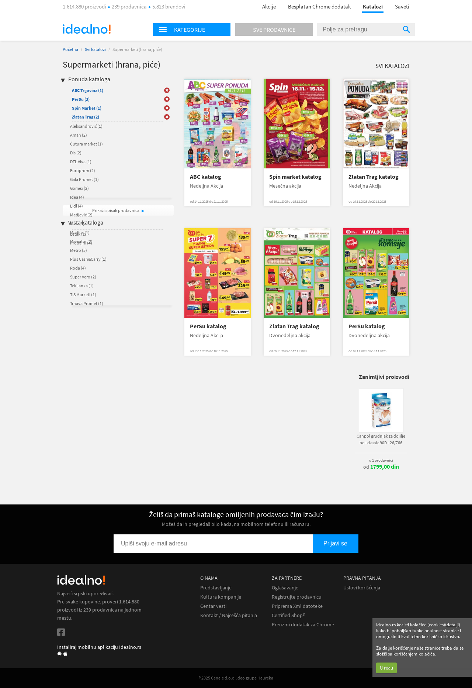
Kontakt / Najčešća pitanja (228, 615)
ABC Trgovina (87, 90)
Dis (75, 152)
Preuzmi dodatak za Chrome (303, 625)
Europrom (82, 170)
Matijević (81, 215)
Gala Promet (84, 179)
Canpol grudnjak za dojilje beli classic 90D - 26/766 (381, 439)
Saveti (402, 6)
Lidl (76, 206)
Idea (77, 197)
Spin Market (86, 108)
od (381, 466)
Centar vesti (213, 606)
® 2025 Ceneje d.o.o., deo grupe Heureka (236, 678)
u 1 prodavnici (381, 460)
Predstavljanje (216, 588)
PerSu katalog (208, 326)
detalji (453, 625)
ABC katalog (205, 176)
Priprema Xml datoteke (297, 606)
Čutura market (86, 144)
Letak (78, 234)
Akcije (269, 6)
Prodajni (81, 243)
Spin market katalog (295, 176)
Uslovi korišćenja (361, 588)
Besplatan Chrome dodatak (319, 6)
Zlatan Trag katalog (373, 176)
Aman (78, 135)
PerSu (81, 99)
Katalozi (373, 6)
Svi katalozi (95, 49)
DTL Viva (80, 161)
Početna (70, 49)
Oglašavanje (285, 588)
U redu (386, 668)
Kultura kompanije (220, 597)
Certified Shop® (288, 615)
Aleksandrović (86, 126)
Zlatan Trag (85, 117)
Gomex (79, 188)
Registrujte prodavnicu (297, 597)
